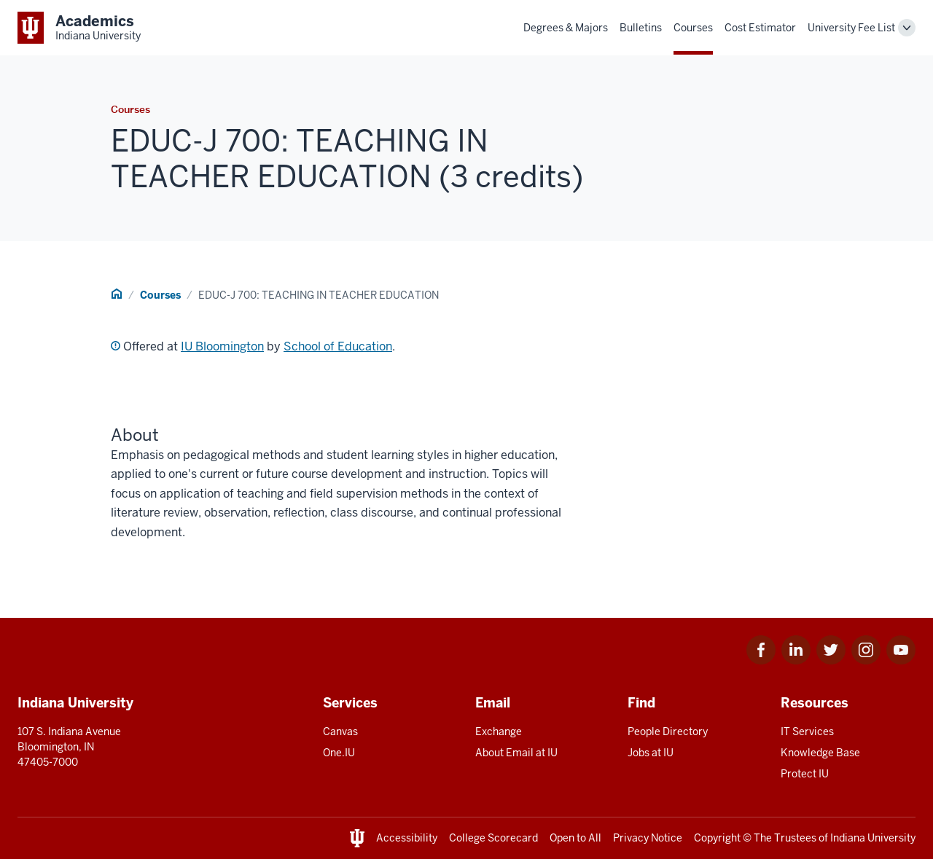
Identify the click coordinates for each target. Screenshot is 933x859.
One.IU (339, 752)
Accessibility (406, 837)
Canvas (340, 731)
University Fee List (851, 27)
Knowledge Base (820, 752)
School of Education (338, 346)
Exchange (498, 731)
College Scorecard (493, 837)
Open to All (575, 837)
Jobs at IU (651, 752)
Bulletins (641, 27)
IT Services (807, 731)
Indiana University (873, 837)
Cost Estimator (760, 27)
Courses (693, 27)
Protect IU (805, 773)
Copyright (717, 837)
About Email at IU (516, 752)
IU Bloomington (222, 346)
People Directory (668, 731)
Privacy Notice (647, 837)
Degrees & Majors (565, 27)
